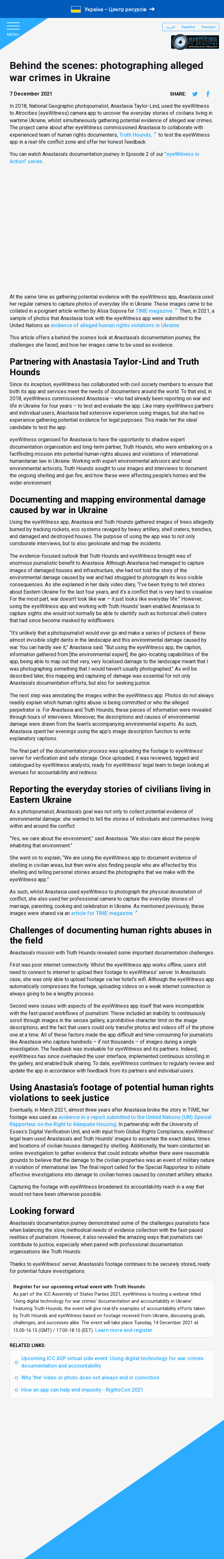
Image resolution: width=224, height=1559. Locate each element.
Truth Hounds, (135, 135)
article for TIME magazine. (102, 913)
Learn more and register (123, 1330)
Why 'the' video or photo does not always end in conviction (90, 1378)
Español (188, 27)
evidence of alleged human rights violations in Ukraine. (115, 325)
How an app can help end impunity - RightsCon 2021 (82, 1390)
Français (209, 27)
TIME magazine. (155, 311)
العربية (170, 27)
